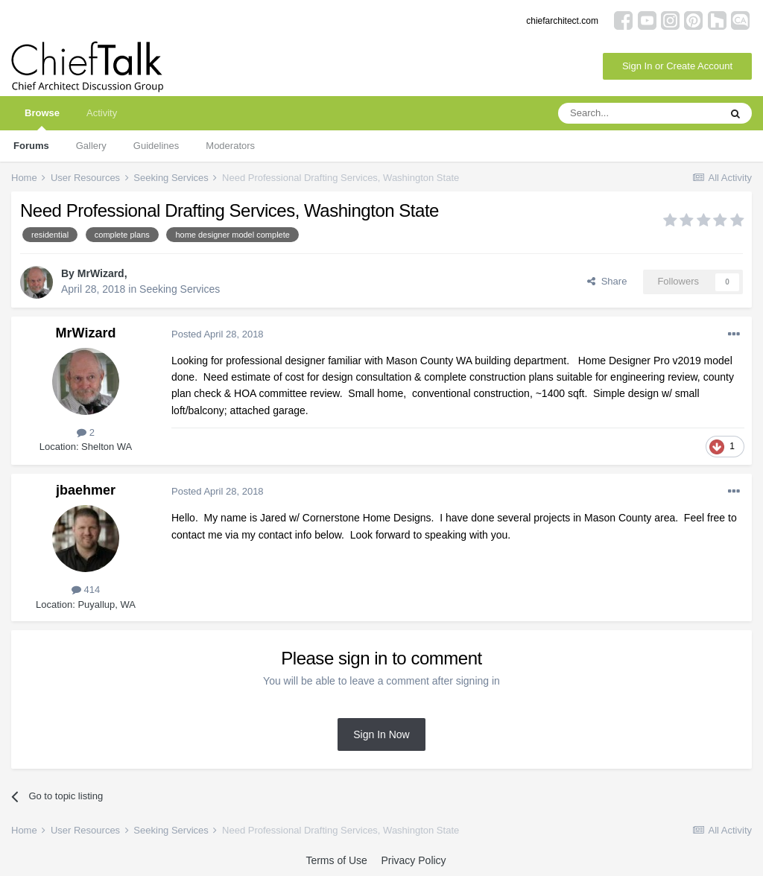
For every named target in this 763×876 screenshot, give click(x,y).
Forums (31, 145)
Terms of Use (336, 860)
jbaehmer (85, 490)
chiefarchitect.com (562, 21)
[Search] (638, 113)
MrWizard (100, 273)
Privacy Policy (413, 860)
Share (607, 281)
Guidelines (156, 145)
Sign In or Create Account (677, 66)
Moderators (230, 145)
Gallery (91, 145)
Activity (101, 112)
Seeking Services (179, 289)
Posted (217, 334)
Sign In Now (381, 734)
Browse (42, 118)
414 (86, 589)
